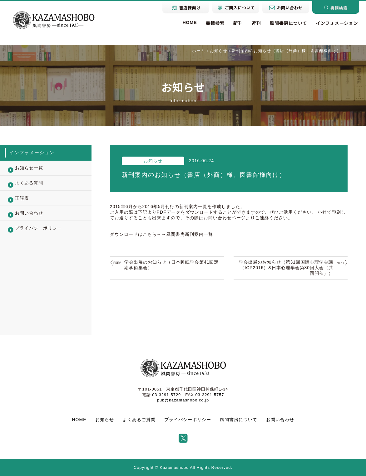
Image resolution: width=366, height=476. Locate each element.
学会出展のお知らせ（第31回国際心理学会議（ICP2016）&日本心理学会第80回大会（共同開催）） (286, 268)
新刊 (238, 23)
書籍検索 (215, 23)
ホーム (198, 50)
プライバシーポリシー (187, 419)
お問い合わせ (280, 419)
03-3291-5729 (166, 394)
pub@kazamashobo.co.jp (183, 400)
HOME (189, 22)
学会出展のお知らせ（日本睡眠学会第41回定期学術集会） (171, 265)
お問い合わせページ (225, 217)
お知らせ (218, 50)
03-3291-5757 (209, 394)
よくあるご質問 (139, 419)
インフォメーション (337, 23)
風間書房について (288, 23)
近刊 (256, 23)
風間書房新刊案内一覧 (189, 234)
